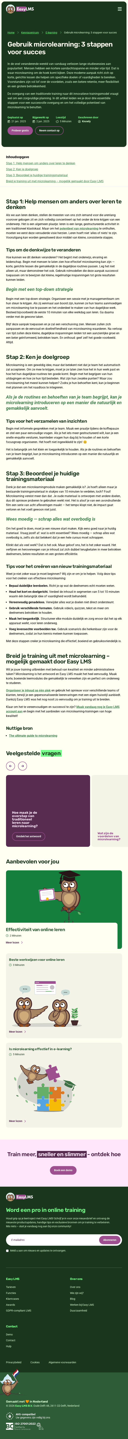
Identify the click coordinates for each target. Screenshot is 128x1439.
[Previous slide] (10, 766)
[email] (64, 1240)
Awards (10, 1304)
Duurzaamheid (78, 1310)
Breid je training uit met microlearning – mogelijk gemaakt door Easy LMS (55, 181)
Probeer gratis (20, 130)
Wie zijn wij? (77, 1293)
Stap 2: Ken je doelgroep (22, 169)
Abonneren (109, 1239)
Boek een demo (63, 1170)
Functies (11, 1293)
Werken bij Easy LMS (82, 1304)
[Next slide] (22, 766)
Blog (72, 1298)
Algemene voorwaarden (62, 1362)
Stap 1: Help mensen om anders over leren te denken (40, 163)
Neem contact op (49, 130)
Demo (9, 1334)
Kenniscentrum (30, 32)
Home (11, 32)
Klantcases (12, 1298)
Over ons (75, 1287)
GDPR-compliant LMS (18, 1310)
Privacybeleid (13, 1362)
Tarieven (11, 1287)
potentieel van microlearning (79, 228)
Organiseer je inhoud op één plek (28, 690)
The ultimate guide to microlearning (33, 735)
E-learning (51, 32)
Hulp (8, 1346)
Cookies (35, 1362)
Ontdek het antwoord (28, 836)
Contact (10, 1340)
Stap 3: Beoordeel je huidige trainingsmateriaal (37, 175)
